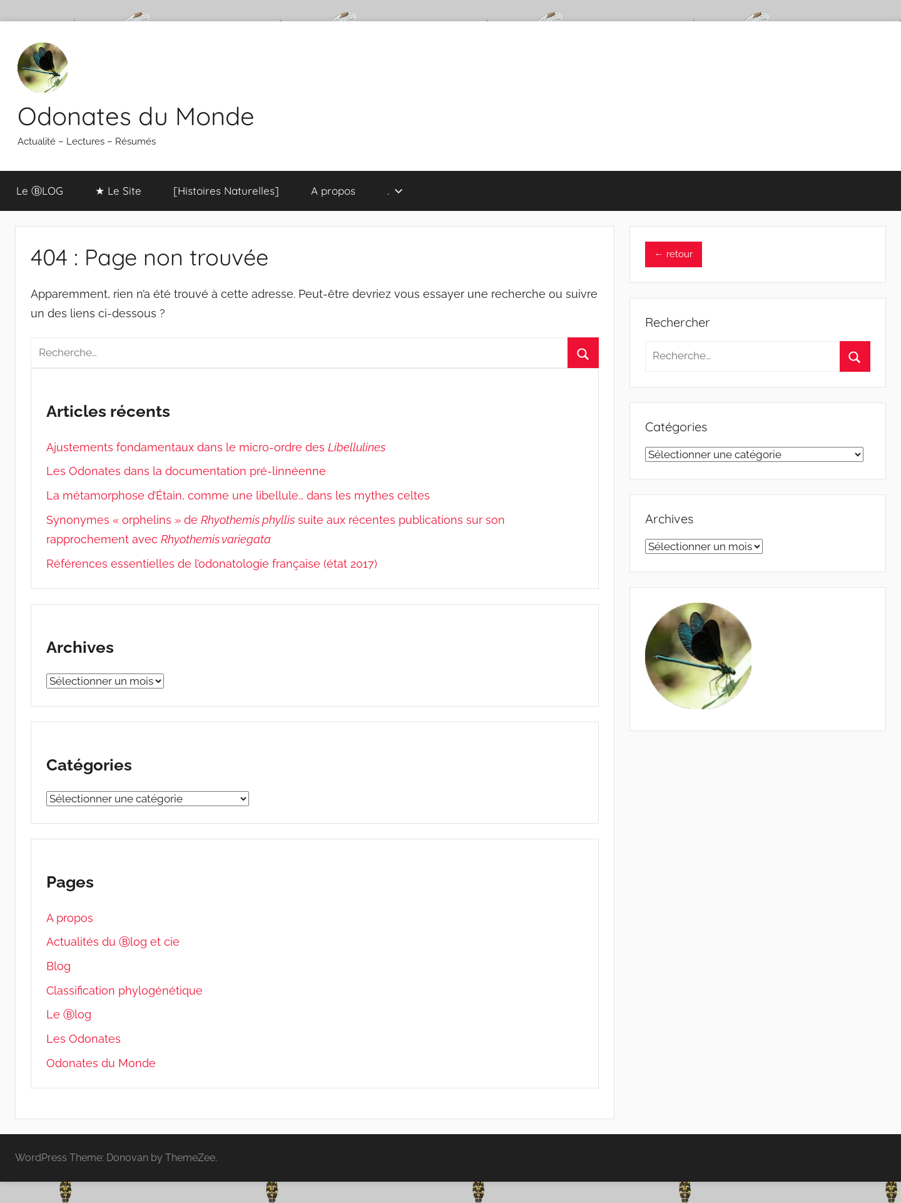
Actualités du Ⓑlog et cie (113, 941)
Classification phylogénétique (124, 990)
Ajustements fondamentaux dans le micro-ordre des (215, 447)
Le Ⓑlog (68, 1014)
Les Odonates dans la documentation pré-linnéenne (186, 471)
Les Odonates (83, 1038)
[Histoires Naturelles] (226, 190)
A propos (333, 190)
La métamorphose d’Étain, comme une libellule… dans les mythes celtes (238, 495)
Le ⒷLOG (39, 190)
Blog (58, 966)
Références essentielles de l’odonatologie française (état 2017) (211, 563)
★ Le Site (118, 190)
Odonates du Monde (136, 115)
